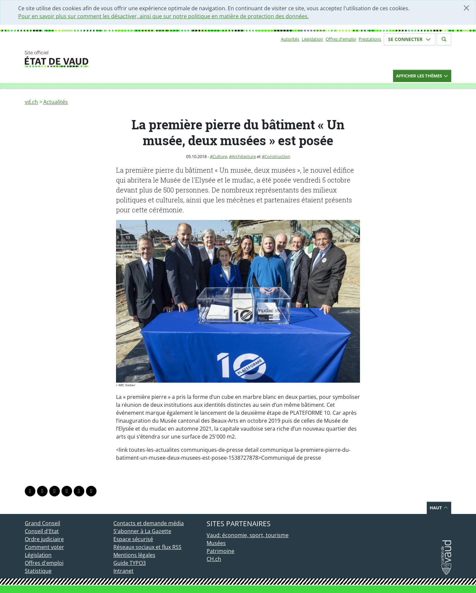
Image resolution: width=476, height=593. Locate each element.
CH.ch (214, 559)
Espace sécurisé (133, 539)
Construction (277, 156)
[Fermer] (466, 8)
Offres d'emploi (341, 39)
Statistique (38, 570)
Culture (220, 156)
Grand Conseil (42, 523)
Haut (439, 508)
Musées (216, 543)
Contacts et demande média (148, 523)
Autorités (290, 39)
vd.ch (31, 102)
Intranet (123, 570)
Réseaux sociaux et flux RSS (147, 547)
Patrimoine (220, 551)
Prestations (370, 39)
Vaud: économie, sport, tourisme (248, 535)
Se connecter (409, 39)
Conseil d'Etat (42, 531)
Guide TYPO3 (129, 563)
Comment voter (44, 547)
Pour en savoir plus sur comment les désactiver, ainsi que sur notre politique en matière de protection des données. (163, 16)
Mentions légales (134, 555)
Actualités (55, 102)
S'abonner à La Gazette (142, 531)
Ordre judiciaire (44, 539)
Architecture (244, 156)
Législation (312, 39)
